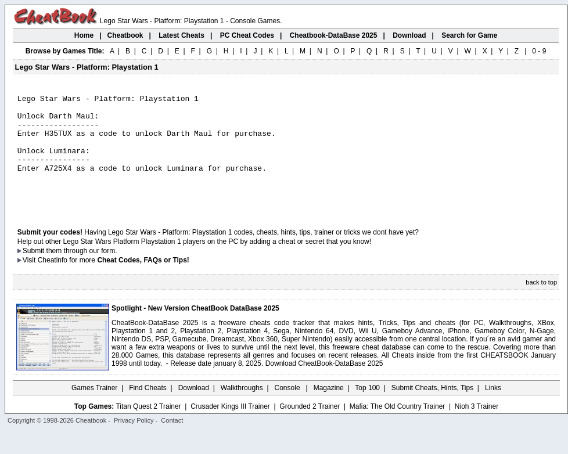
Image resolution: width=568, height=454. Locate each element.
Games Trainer (94, 410)
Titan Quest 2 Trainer (148, 429)
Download (193, 410)
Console (288, 410)
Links (493, 410)
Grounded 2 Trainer (309, 429)
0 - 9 (539, 51)
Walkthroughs (242, 410)
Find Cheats (148, 410)
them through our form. (81, 273)
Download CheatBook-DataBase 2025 (324, 386)
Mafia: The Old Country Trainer (397, 429)
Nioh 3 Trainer (476, 429)
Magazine (329, 410)
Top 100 (367, 410)
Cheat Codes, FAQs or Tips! (143, 283)
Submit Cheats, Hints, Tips (432, 410)
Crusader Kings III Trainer (230, 429)
